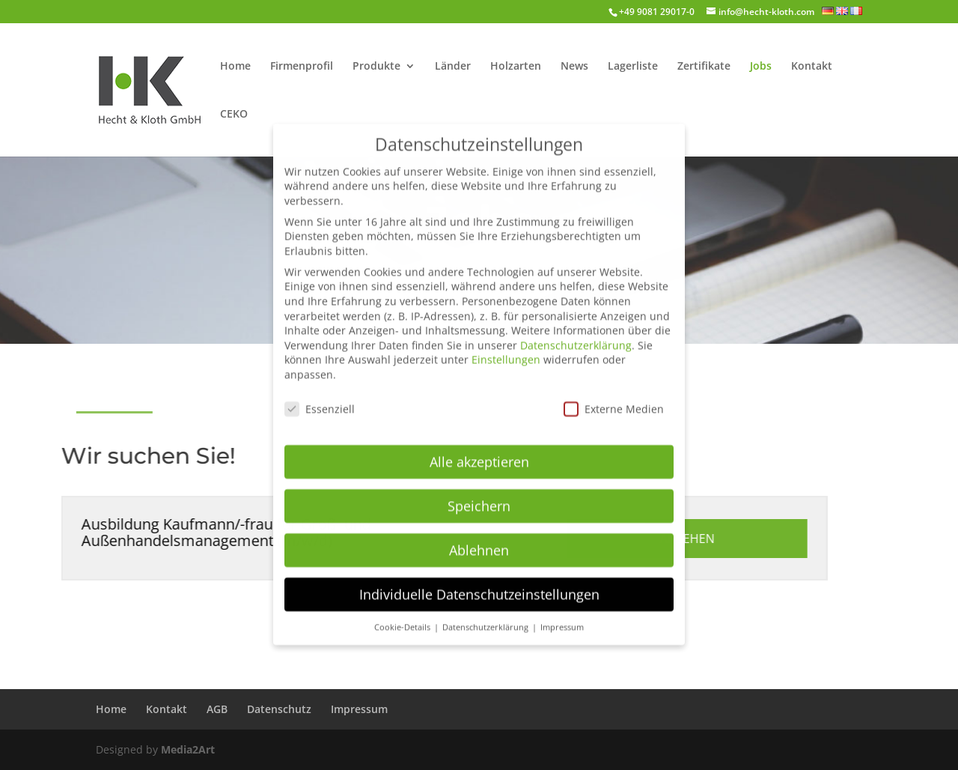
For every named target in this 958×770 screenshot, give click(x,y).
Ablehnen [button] (479, 536)
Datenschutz (279, 709)
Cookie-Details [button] (403, 612)
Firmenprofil (301, 67)
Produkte (376, 67)
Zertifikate (703, 67)
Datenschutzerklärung (576, 331)
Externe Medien (614, 394)
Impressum (359, 709)
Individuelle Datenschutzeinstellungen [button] (479, 579)
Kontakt (811, 67)
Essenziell (319, 394)
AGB (217, 709)
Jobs (761, 67)
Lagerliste (633, 67)
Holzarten (515, 67)
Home (235, 67)
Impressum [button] (562, 612)
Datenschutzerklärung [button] (486, 612)
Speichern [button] (479, 491)
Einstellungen (506, 345)
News (574, 67)
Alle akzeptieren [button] (479, 447)
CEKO (234, 115)
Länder (453, 67)
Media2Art (188, 749)
